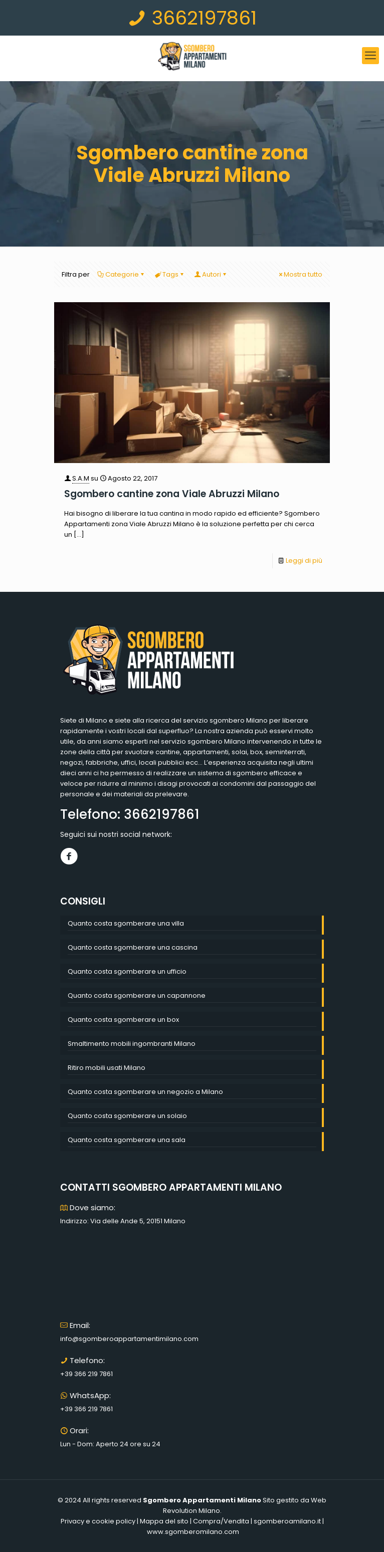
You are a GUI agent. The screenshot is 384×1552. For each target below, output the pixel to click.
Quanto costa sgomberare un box (123, 1019)
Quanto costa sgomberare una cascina (133, 947)
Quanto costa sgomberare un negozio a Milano (145, 1091)
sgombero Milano (239, 720)
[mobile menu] (370, 55)
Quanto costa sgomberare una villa (126, 923)
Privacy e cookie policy (98, 1521)
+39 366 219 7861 (86, 1374)
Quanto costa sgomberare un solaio (127, 1116)
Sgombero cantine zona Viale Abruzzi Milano (171, 494)
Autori (211, 274)
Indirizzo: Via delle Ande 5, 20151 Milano (122, 1221)
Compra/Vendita (221, 1521)
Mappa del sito (164, 1521)
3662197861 (191, 18)
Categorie (121, 274)
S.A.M (80, 478)
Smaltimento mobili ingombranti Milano (132, 1043)
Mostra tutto (299, 274)
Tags (169, 274)
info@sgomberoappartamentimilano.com (129, 1339)
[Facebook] (69, 856)
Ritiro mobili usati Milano (106, 1067)
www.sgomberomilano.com (193, 1531)
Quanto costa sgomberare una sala (126, 1140)
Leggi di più (304, 560)
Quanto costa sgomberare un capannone (137, 995)
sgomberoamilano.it (287, 1521)
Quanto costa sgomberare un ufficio (127, 971)
